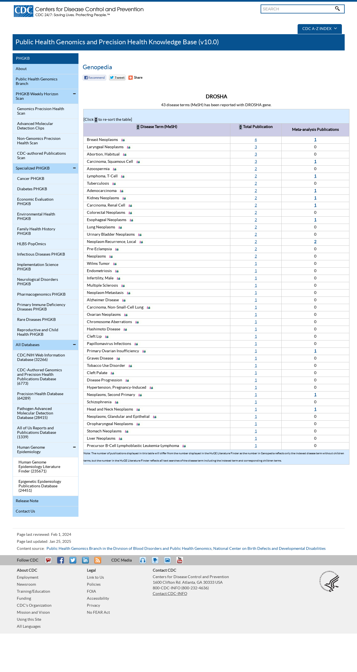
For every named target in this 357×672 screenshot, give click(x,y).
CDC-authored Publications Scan (41, 156)
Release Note (27, 501)
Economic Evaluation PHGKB (35, 202)
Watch (155, 563)
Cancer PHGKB (30, 179)
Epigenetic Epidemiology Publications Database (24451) (39, 486)
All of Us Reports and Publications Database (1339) (36, 432)
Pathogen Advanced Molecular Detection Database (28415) (35, 413)
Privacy (93, 606)
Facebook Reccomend (94, 77)
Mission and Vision (33, 613)
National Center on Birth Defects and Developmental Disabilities (269, 549)
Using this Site (29, 620)
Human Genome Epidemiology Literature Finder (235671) (39, 466)
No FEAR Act (98, 613)
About (21, 69)
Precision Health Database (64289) (40, 396)
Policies (94, 585)
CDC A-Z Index (319, 29)
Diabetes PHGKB (32, 189)
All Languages (29, 627)
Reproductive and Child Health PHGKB (37, 332)
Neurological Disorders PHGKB (37, 282)
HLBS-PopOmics (31, 244)
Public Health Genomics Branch (36, 81)
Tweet (73, 563)
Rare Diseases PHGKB (36, 320)
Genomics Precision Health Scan (40, 111)
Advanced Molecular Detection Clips (35, 126)
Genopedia (97, 67)
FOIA (91, 592)
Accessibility (98, 599)
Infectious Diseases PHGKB (41, 254)
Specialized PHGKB (33, 168)
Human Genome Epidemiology (31, 450)
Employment (27, 578)
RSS (97, 563)
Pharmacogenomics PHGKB (41, 294)
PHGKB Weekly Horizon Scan (37, 96)
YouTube (182, 563)
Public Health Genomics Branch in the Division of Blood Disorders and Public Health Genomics (129, 549)
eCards (169, 563)
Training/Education (33, 592)
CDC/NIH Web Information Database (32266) (41, 357)
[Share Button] (135, 77)
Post (84, 563)
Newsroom (26, 585)
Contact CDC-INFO (170, 594)
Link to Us (95, 578)
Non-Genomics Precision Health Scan (39, 141)
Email (48, 563)
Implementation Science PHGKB (37, 267)
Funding (24, 599)
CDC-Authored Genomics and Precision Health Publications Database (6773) (39, 377)
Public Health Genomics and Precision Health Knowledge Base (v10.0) (117, 42)
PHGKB (23, 59)
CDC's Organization (34, 606)
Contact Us (25, 511)
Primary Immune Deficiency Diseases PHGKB (41, 307)
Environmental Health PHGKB (36, 216)
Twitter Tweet (117, 77)
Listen (143, 563)
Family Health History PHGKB (36, 231)
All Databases (28, 345)
